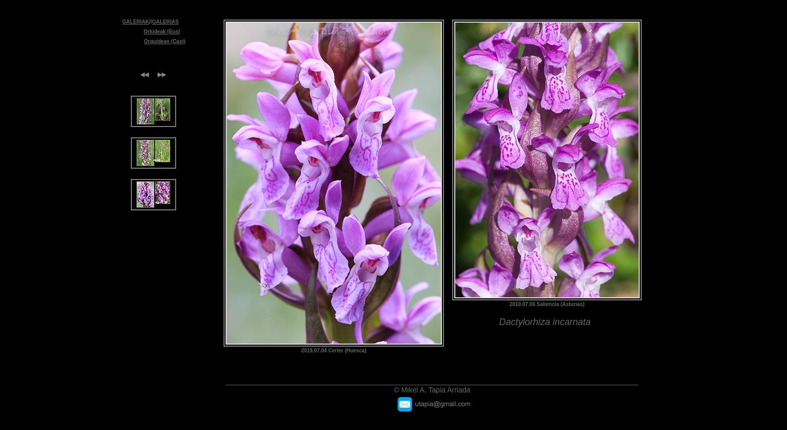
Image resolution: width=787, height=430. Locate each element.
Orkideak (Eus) (162, 31)
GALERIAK (135, 22)
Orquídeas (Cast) (165, 41)
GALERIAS (165, 22)
